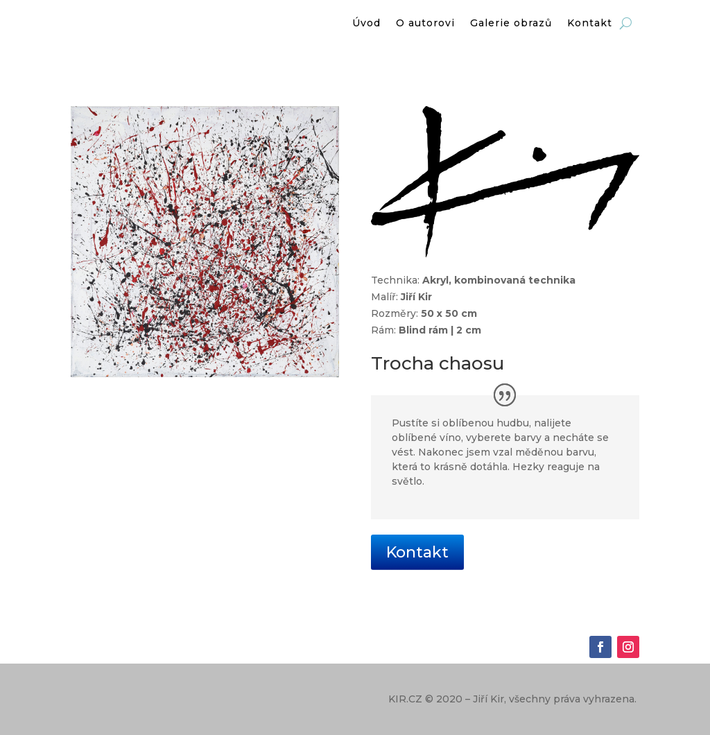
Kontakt (417, 552)
